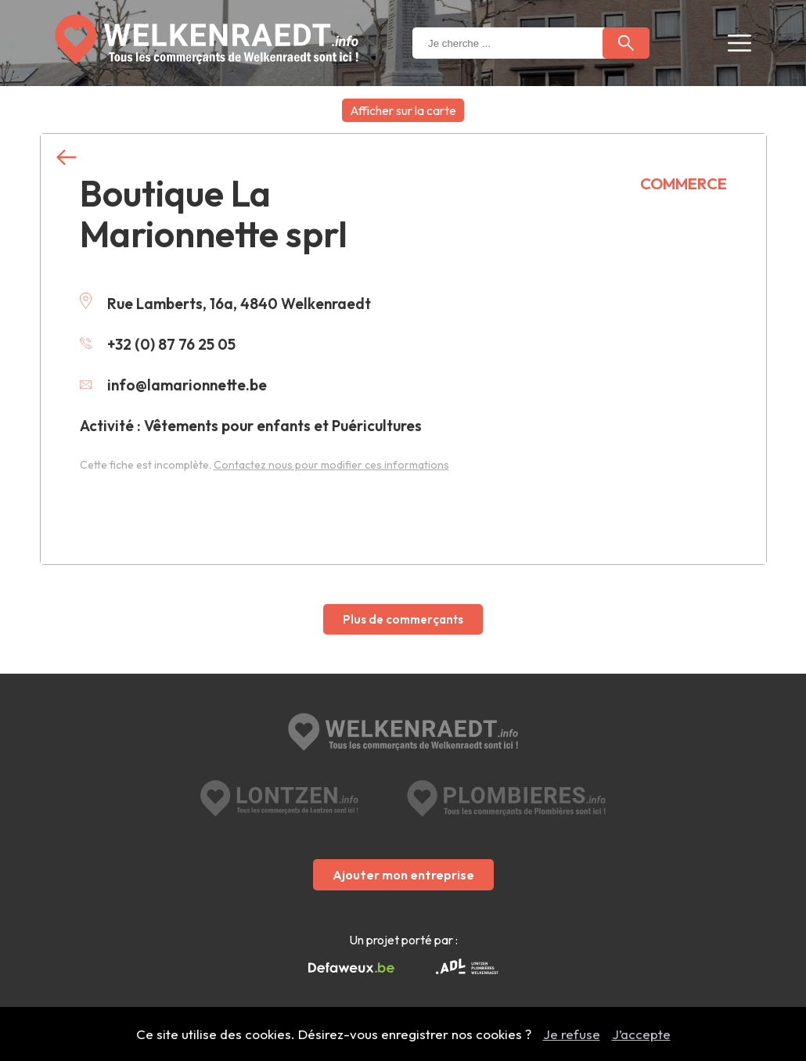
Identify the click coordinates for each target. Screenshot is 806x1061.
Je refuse (571, 1034)
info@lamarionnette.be (173, 385)
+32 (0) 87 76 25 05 (158, 344)
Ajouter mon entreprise (403, 875)
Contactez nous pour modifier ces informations (331, 465)
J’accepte (641, 1034)
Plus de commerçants (403, 619)
